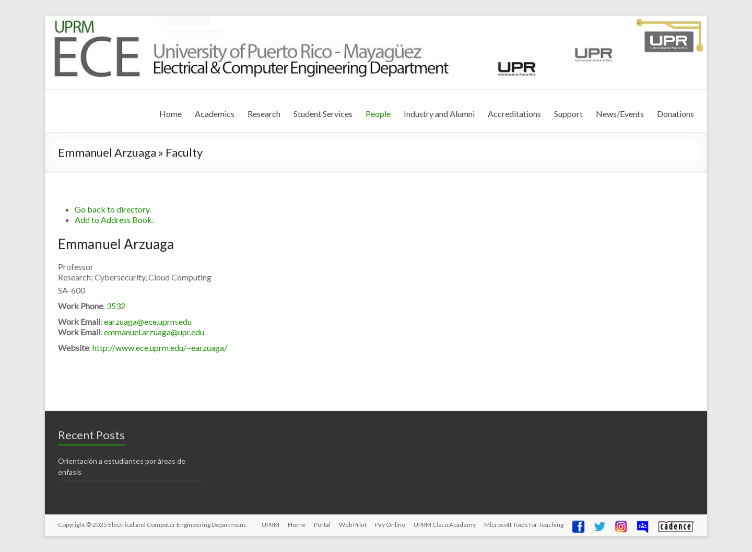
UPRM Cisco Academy (445, 524)
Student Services (322, 114)
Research (264, 114)
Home (170, 114)
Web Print (353, 524)
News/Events (620, 114)
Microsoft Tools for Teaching (523, 524)
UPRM (270, 524)
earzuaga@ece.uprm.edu (148, 321)
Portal (322, 524)
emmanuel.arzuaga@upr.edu (154, 332)
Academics (214, 114)
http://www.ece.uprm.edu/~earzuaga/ (159, 348)
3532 (116, 306)
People (378, 114)
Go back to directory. (113, 209)
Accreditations (514, 114)
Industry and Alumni (439, 114)
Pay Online (390, 524)
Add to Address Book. (114, 220)
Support (568, 114)
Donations (675, 114)
